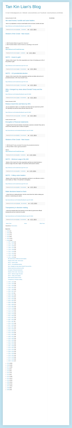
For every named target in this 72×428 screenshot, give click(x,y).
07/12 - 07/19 (11, 310)
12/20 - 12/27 (11, 243)
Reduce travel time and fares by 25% (18, 104)
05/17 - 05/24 (11, 325)
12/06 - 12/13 (11, 247)
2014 (8, 372)
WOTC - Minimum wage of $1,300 (17, 159)
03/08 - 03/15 (11, 344)
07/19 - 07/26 (11, 308)
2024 (8, 232)
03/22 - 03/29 (11, 340)
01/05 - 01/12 (11, 360)
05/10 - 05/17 (11, 327)
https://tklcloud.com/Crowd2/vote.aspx (15, 49)
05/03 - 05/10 (11, 328)
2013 (8, 374)
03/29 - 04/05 (11, 338)
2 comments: (23, 171)
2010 (8, 380)
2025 (8, 231)
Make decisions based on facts (16, 191)
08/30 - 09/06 (11, 296)
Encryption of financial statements (17, 122)
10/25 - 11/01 (11, 281)
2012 (8, 376)
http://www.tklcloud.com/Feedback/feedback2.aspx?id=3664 (19, 216)
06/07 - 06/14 (11, 319)
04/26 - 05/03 (11, 330)
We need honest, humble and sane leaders (20, 20)
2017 (8, 367)
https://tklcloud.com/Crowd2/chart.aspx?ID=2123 (17, 167)
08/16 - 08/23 (11, 300)
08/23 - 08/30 (11, 298)
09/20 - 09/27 (11, 291)
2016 (8, 368)
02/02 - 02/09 (11, 353)
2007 (8, 385)
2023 (8, 234)
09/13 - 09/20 (11, 293)
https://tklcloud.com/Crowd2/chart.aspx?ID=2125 (17, 65)
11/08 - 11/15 (11, 255)
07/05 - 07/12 (11, 312)
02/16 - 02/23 (11, 349)
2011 (8, 378)
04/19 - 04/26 (11, 332)
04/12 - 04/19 (11, 334)
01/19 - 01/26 (11, 357)
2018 (8, 365)
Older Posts (42, 223)
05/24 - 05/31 (11, 323)
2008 (8, 384)
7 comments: (23, 29)
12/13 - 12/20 (11, 245)
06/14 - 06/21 (11, 317)
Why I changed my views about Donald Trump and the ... (20, 266)
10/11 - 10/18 (11, 285)
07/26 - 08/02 (11, 306)
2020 (8, 240)
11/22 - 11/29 (11, 251)
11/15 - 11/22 (11, 253)
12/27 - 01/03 (11, 242)
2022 (8, 236)
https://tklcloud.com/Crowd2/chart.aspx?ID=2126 (17, 81)
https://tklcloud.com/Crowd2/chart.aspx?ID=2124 (17, 183)
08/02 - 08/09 (11, 304)
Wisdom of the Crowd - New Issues (17, 34)
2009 (8, 382)
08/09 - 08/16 (11, 302)
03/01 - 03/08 (11, 345)
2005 (8, 389)
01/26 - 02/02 (11, 355)
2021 (8, 238)
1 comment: (22, 52)
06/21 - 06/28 (11, 315)
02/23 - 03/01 (11, 347)
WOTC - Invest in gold (13, 57)
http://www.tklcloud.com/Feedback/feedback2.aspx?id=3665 (19, 199)
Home (25, 223)
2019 (8, 363)
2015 (8, 370)
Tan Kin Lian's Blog (23, 6)
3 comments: (23, 115)
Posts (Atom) (14, 225)
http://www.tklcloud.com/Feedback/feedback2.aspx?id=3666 (19, 130)
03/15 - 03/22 (11, 342)
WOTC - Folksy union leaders (16, 175)
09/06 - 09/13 (11, 295)
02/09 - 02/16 (11, 351)
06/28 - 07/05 (11, 313)
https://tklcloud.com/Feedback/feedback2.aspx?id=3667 (18, 112)
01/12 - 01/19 (11, 359)
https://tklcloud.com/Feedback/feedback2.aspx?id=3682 (18, 94)
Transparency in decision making (17, 207)
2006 (8, 387)
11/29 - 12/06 (11, 249)
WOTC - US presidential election (17, 73)
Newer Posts (8, 223)
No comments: (23, 69)
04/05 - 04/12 (11, 336)
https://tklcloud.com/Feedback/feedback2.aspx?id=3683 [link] (18, 26)
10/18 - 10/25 (11, 283)
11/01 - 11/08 (11, 257)
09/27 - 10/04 (11, 289)
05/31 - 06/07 (11, 321)
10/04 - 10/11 (11, 287)
